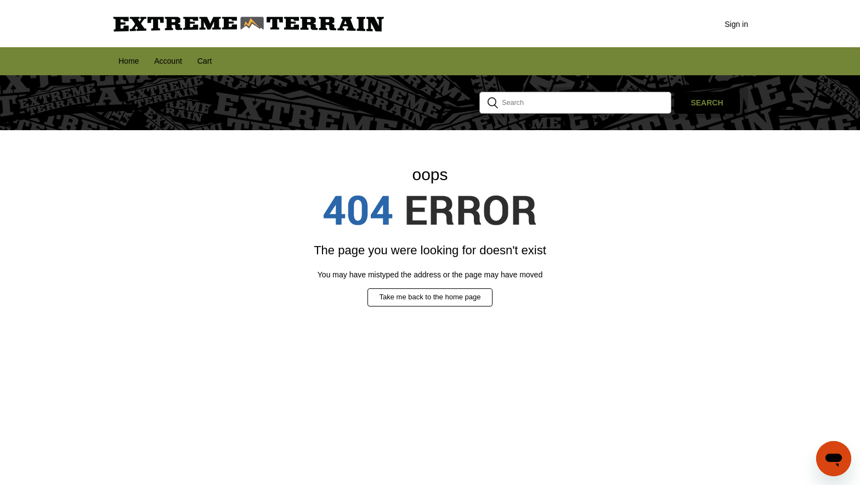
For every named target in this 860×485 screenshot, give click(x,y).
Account (168, 61)
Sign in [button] (736, 24)
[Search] (575, 103)
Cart (204, 61)
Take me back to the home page (429, 297)
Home (128, 61)
